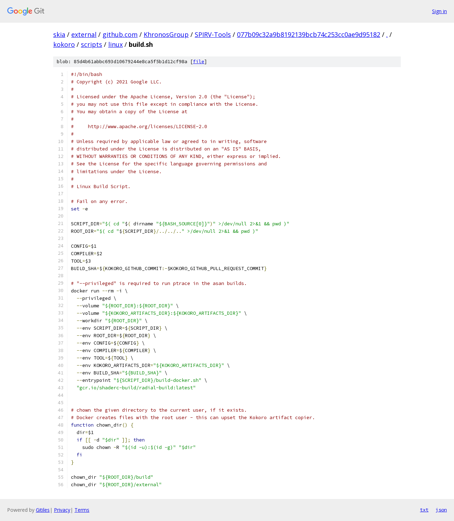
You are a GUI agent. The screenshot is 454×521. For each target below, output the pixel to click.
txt (424, 509)
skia (59, 34)
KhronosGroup (166, 34)
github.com (120, 34)
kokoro (64, 44)
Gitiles (43, 509)
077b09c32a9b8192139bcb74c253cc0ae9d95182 (308, 34)
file (198, 62)
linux (115, 44)
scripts (91, 44)
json (441, 509)
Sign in (439, 11)
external (83, 34)
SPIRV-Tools (213, 34)
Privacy (62, 509)
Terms (81, 509)
